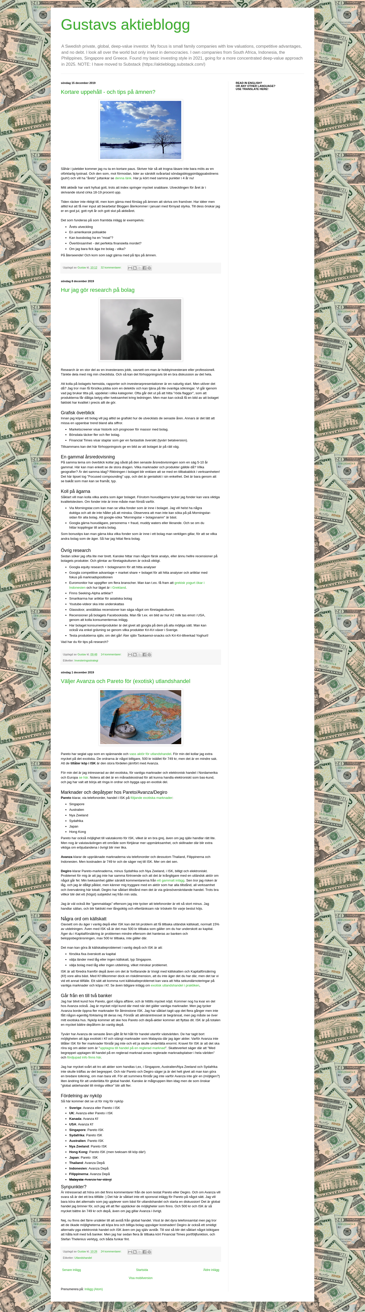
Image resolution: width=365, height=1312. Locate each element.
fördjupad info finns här (84, 1057)
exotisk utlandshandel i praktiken (175, 985)
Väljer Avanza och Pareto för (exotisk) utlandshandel (125, 681)
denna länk (123, 178)
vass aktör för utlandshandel (150, 754)
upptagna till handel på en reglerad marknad (132, 1048)
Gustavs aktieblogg (125, 24)
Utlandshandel (83, 1257)
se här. (84, 777)
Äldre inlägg (211, 1270)
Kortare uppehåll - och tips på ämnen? (108, 92)
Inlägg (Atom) (93, 1289)
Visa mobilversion (141, 1278)
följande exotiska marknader (151, 798)
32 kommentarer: (111, 267)
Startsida (142, 1270)
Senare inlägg (71, 1270)
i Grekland (118, 587)
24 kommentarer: (111, 1251)
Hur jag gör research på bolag (98, 290)
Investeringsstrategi (86, 660)
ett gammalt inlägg (171, 880)
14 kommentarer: (111, 654)
